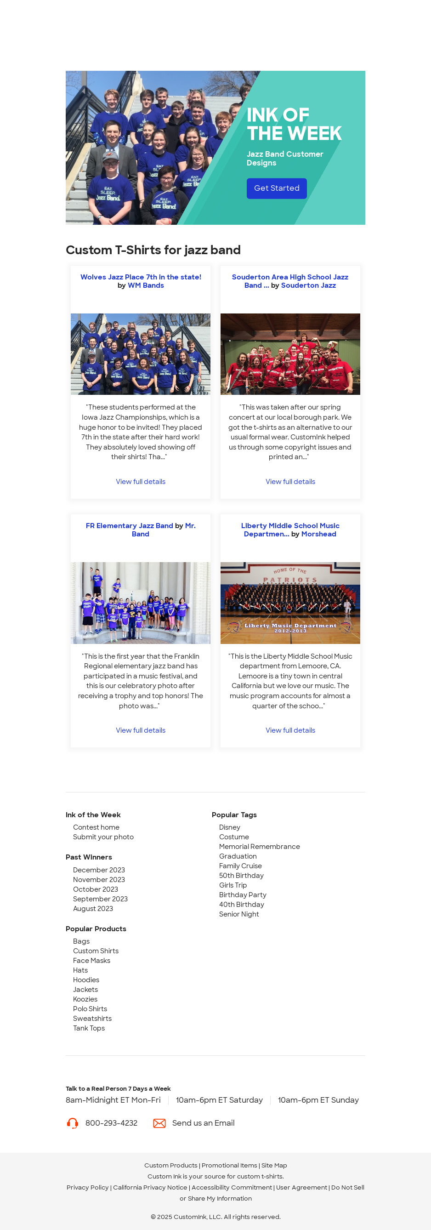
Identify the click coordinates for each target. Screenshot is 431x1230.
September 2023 (100, 899)
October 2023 (95, 889)
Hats (80, 970)
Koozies (85, 999)
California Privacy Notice (150, 1187)
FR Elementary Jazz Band (129, 525)
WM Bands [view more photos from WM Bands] (146, 285)
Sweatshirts (92, 1018)
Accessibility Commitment (232, 1187)
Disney (229, 827)
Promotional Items (229, 1165)
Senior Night (239, 914)
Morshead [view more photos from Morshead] (318, 534)
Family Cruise (240, 866)
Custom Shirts (96, 951)
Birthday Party (243, 895)
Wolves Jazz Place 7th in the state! (140, 277)
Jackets (85, 989)
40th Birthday (241, 904)
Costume (234, 837)
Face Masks (91, 961)
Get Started (277, 188)
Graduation (238, 856)
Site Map (274, 1165)
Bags (81, 941)
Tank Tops (89, 1028)
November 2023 (99, 880)
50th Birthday (241, 875)
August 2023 (93, 909)
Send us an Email (203, 1123)
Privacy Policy (88, 1187)
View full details (140, 481)
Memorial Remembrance (259, 847)
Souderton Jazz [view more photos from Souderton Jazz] (308, 285)
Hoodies (86, 980)
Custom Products (171, 1165)
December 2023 (99, 870)
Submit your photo (103, 837)
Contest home (96, 827)
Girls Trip (233, 885)
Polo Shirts (90, 1009)
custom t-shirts (260, 1176)
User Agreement (301, 1187)
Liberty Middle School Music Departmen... (290, 530)
